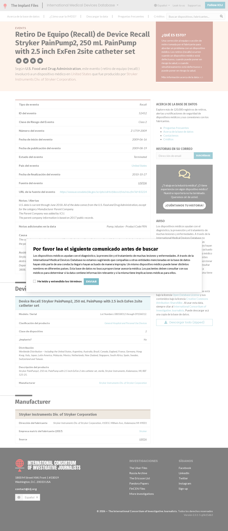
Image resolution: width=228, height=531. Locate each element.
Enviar (91, 281)
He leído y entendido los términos (59, 281)
